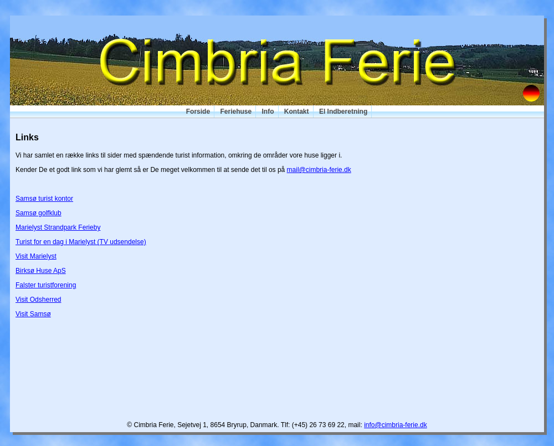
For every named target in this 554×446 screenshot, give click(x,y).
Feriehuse (236, 111)
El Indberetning (343, 111)
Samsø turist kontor (44, 198)
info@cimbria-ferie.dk (395, 425)
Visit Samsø (33, 314)
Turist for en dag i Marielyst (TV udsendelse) (81, 242)
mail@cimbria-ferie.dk (319, 170)
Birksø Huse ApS (41, 271)
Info (268, 111)
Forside (198, 111)
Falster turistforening (46, 285)
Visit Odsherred (38, 299)
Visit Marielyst (36, 256)
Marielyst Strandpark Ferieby (58, 227)
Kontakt (296, 111)
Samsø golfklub (38, 213)
